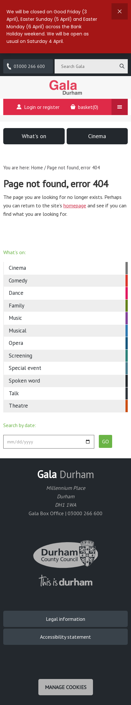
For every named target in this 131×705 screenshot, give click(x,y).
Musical (17, 330)
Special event (25, 368)
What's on (34, 136)
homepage (74, 205)
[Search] (122, 66)
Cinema (97, 136)
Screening (20, 355)
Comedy (18, 280)
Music (15, 317)
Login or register (38, 107)
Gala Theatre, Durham (65, 87)
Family (16, 305)
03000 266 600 (25, 66)
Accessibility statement (65, 636)
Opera (16, 342)
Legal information (65, 619)
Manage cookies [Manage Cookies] (65, 687)
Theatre (18, 405)
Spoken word (24, 380)
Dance (16, 292)
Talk (14, 393)
